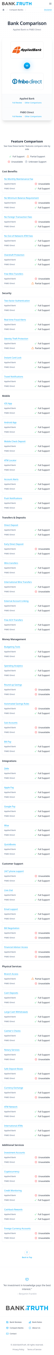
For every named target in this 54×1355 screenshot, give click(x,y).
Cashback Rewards (13, 1209)
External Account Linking (16, 601)
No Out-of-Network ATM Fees (18, 235)
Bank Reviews (16, 1322)
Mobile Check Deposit (15, 441)
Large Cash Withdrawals (16, 1011)
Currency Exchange (13, 1087)
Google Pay (9, 806)
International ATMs (13, 1125)
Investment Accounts (14, 1152)
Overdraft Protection (14, 254)
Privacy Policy (18, 1349)
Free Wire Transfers (13, 273)
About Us (36, 1328)
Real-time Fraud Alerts (15, 319)
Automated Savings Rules (16, 703)
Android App (10, 422)
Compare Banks (16, 10)
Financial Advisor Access (16, 947)
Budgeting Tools (12, 646)
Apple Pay (9, 787)
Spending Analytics (13, 665)
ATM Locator (10, 460)
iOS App (8, 403)
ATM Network (10, 1106)
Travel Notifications (13, 376)
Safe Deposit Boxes (13, 1068)
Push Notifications (13, 498)
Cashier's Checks (12, 1030)
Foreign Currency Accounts (17, 1228)
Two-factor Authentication (17, 300)
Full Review (17, 102)
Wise (6, 825)
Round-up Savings (13, 684)
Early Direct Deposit (13, 544)
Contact (13, 1333)
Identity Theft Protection (16, 338)
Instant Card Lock (12, 357)
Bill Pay (7, 741)
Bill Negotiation (11, 928)
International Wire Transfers (18, 582)
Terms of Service (34, 1349)
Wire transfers (11, 563)
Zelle (6, 768)
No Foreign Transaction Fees (18, 217)
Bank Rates (37, 1322)
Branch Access (11, 974)
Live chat (8, 890)
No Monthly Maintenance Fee (18, 179)
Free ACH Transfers (13, 620)
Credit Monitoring (13, 1190)
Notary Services (12, 1049)
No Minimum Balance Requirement (21, 198)
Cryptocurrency (11, 1171)
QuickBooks (10, 844)
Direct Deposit (11, 525)
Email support (11, 909)
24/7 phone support (14, 871)
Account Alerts (11, 479)
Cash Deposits (11, 992)
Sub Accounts (10, 722)
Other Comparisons (33, 102)
